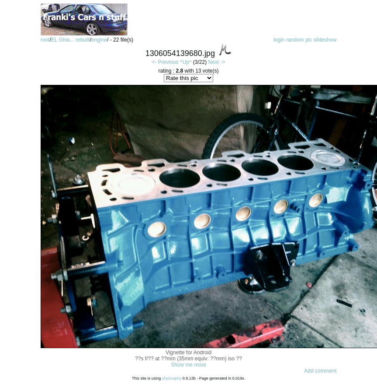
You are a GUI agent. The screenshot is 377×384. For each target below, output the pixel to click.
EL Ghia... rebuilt (70, 40)
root (45, 40)
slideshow (325, 40)
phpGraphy (172, 378)
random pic (299, 40)
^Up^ (186, 62)
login (278, 40)
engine (99, 40)
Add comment (320, 371)
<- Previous (165, 62)
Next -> (216, 62)
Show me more (188, 365)
